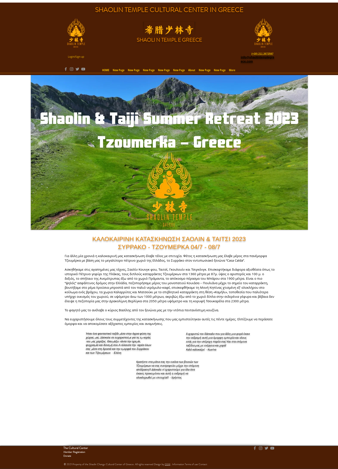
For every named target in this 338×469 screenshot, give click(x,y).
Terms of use (191, 464)
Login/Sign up (76, 56)
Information (178, 464)
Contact (203, 464)
